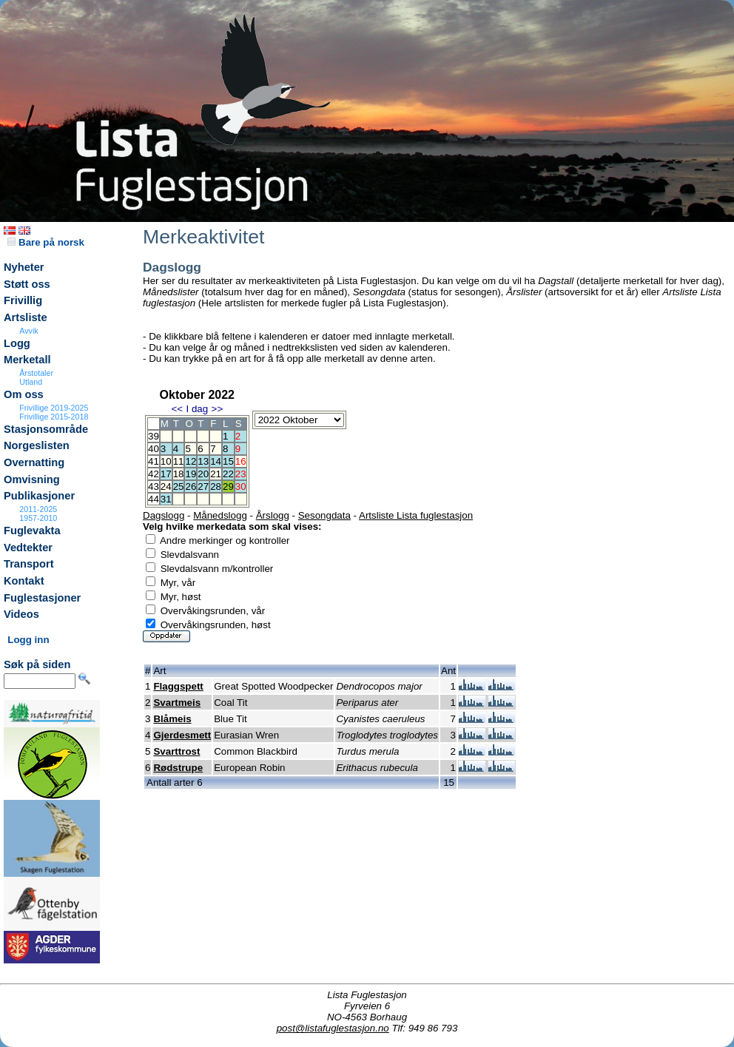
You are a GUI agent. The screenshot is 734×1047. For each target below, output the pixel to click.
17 (166, 473)
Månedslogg (220, 515)
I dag (197, 408)
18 (178, 473)
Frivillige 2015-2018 (53, 416)
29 (228, 486)
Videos (21, 614)
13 (203, 461)
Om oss (24, 394)
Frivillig (23, 300)
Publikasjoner (39, 496)
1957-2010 (38, 518)
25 (178, 486)
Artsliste (25, 317)
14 (215, 461)
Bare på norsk (45, 242)
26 (190, 486)
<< (177, 408)
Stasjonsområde (46, 429)
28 (215, 486)
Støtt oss (27, 284)
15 (228, 461)
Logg (17, 343)
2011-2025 (38, 509)
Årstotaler (36, 372)
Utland (30, 381)
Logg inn (28, 639)
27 (203, 486)
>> (217, 408)
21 (215, 473)
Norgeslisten (37, 445)
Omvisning (32, 479)
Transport (29, 564)
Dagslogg (163, 515)
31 (166, 499)
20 (203, 473)
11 (178, 461)
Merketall (27, 360)
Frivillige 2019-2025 (53, 407)
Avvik (28, 330)
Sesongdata (324, 515)
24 (166, 486)
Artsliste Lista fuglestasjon (416, 515)
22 (228, 473)
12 (190, 461)
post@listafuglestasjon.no (333, 1028)
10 (166, 461)
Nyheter (24, 267)
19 (190, 473)
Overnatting (34, 462)
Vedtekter (28, 547)
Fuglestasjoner (42, 598)
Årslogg (272, 515)
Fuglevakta (32, 530)
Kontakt (24, 581)
